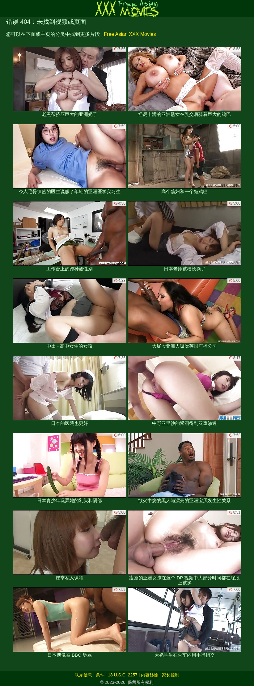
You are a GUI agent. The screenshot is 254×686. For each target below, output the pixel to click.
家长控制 (170, 674)
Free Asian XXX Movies (130, 34)
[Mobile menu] (6, 8)
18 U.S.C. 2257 (123, 674)
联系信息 (83, 674)
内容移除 (149, 674)
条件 (100, 674)
